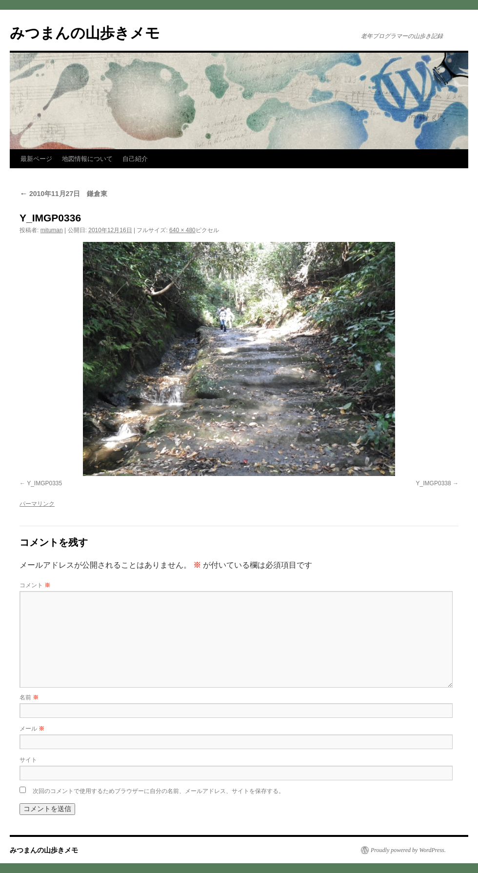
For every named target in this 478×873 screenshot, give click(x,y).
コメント (35, 585)
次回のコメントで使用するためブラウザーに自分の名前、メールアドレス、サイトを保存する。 (158, 791)
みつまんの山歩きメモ (85, 33)
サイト (28, 759)
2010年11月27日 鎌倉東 (63, 194)
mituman (51, 230)
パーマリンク (37, 503)
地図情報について (87, 158)
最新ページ (36, 158)
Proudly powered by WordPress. (408, 850)
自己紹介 (135, 158)
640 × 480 (182, 230)
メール (32, 728)
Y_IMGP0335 (44, 483)
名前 (29, 697)
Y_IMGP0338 (433, 483)
